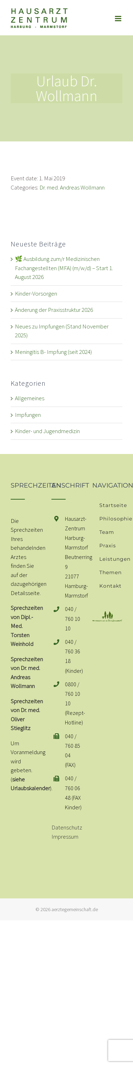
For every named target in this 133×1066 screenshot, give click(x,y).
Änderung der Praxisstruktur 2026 (54, 310)
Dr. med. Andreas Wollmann (72, 187)
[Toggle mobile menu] (118, 18)
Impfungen (28, 415)
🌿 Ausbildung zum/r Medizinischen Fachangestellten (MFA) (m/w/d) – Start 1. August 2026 (64, 268)
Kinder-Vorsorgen (36, 293)
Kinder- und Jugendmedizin (47, 431)
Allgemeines (29, 398)
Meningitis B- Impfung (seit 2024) (53, 352)
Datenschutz (66, 827)
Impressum (64, 836)
